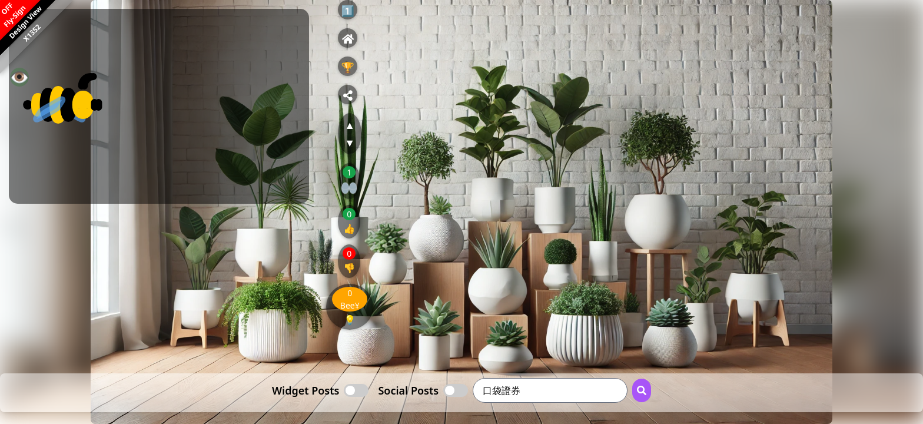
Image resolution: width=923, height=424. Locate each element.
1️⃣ (347, 11)
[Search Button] (641, 390)
